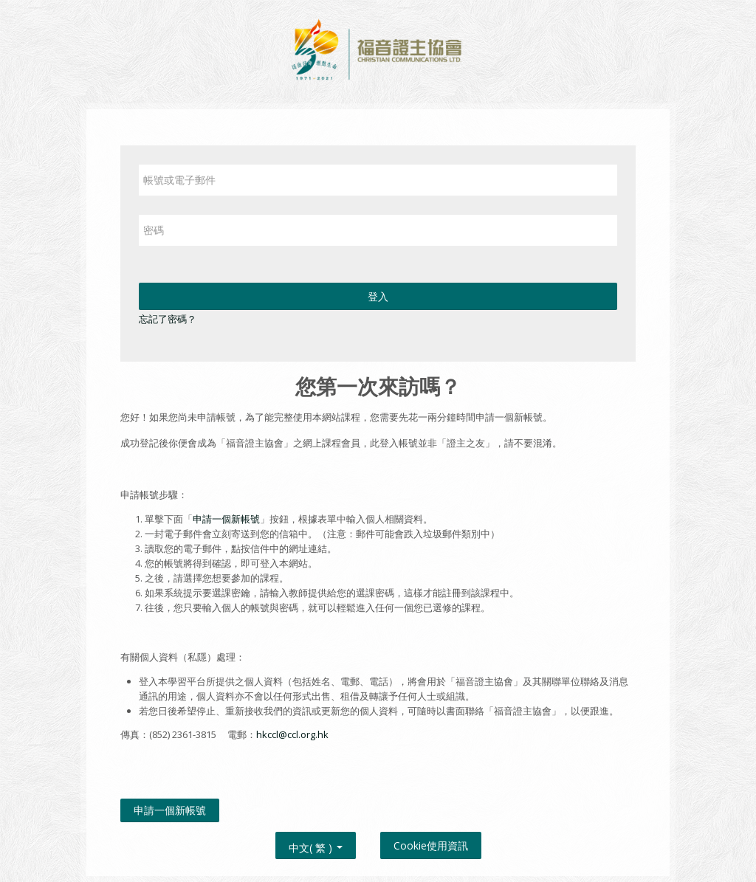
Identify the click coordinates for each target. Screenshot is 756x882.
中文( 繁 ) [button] (316, 845)
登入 (378, 296)
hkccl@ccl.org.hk (292, 734)
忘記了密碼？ (167, 318)
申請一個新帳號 (226, 519)
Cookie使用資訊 (431, 845)
